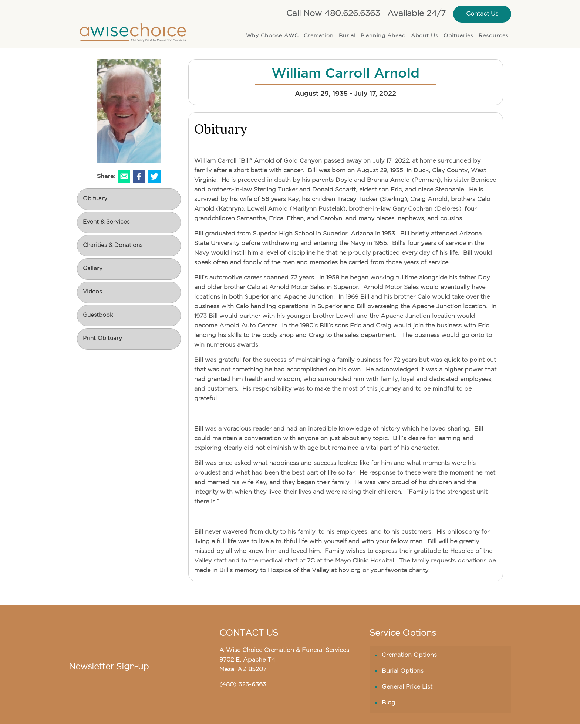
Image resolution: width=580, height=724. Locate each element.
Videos (92, 292)
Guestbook (98, 315)
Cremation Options (409, 655)
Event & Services (106, 222)
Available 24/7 (416, 14)
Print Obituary (102, 338)
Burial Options (403, 671)
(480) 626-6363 (242, 685)
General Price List (407, 687)
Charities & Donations (112, 245)
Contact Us (482, 14)
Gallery (92, 269)
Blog (388, 703)
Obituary (95, 199)
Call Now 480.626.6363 (333, 14)
